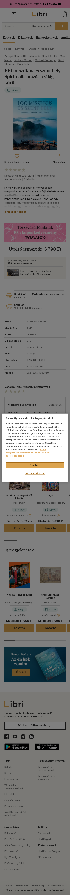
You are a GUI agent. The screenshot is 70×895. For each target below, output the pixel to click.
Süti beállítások (35, 473)
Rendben (35, 465)
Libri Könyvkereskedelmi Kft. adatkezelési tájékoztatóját (28, 452)
